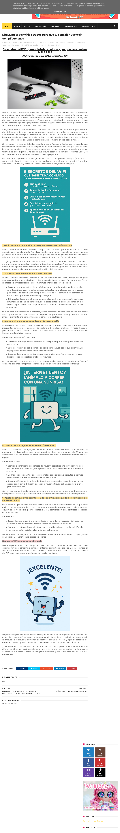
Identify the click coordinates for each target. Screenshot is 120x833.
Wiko (86, 239)
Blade (96, 183)
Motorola (87, 204)
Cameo (104, 183)
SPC (37, 46)
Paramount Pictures (91, 209)
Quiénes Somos (70, 26)
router (22, 46)
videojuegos (98, 265)
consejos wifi (27, 43)
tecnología (44, 46)
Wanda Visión (105, 235)
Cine (16, 26)
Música (27, 26)
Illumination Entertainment (94, 196)
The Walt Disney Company (105, 222)
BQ (109, 178)
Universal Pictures (90, 235)
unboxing (87, 265)
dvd (93, 252)
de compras (107, 248)
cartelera (87, 243)
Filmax (100, 187)
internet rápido (53, 43)
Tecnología (40, 26)
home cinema (107, 256)
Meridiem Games (90, 200)
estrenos (87, 256)
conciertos (110, 243)
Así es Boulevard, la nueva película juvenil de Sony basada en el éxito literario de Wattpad (104, 797)
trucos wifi (52, 46)
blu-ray (101, 239)
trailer (111, 261)
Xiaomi (93, 239)
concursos (88, 248)
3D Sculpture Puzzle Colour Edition (96, 170)
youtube (109, 265)
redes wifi (16, 46)
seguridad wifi (30, 46)
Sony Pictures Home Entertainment (97, 217)
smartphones (89, 261)
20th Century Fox (90, 165)
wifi (69, 46)
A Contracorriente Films (92, 174)
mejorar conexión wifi (66, 43)
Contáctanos (88, 26)
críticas (97, 248)
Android (102, 178)
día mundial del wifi (40, 43)
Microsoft (103, 200)
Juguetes (55, 26)
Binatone (87, 183)
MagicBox (110, 196)
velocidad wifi (62, 46)
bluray (110, 239)
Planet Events (107, 209)
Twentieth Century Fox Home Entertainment (95, 230)
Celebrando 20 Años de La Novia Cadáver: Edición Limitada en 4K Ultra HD (104, 819)
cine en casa (98, 243)
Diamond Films (89, 187)
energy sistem (103, 252)
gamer (96, 256)
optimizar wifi (7, 46)
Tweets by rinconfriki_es (93, 111)
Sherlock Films (95, 213)
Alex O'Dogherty (90, 178)
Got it (66, 11)
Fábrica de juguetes (91, 191)
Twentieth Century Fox (92, 226)
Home (7, 26)
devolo (86, 252)
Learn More (57, 11)
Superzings (88, 222)
